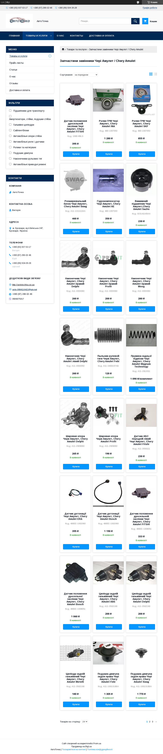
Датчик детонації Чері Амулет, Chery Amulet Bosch (108, 516)
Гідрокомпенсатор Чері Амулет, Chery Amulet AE (108, 204)
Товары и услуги (36, 35)
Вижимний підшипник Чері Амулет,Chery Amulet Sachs (141, 205)
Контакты (76, 35)
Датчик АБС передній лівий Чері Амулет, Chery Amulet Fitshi (141, 440)
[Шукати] (135, 21)
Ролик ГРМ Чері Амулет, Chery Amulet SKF (141, 124)
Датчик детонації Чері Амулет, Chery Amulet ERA (75, 516)
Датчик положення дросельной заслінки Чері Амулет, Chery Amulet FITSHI (75, 126)
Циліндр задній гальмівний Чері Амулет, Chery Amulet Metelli (75, 677)
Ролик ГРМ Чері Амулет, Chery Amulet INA (108, 124)
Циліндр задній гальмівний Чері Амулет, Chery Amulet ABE (108, 597)
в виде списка (155, 75)
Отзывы (13, 83)
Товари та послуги (77, 49)
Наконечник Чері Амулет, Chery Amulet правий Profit (108, 282)
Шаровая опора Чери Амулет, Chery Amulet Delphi (75, 439)
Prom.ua (97, 743)
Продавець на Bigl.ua (81, 746)
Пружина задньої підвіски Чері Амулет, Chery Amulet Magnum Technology (141, 361)
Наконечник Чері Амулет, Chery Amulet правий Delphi (75, 282)
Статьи (13, 69)
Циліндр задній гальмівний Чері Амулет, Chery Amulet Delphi (141, 597)
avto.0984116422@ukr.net (24, 289)
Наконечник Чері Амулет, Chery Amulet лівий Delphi (75, 359)
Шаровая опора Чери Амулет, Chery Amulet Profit (108, 439)
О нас (60, 35)
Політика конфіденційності (99, 749)
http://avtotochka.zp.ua (23, 284)
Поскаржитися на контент (74, 749)
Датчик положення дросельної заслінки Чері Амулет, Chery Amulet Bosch (75, 599)
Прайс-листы (16, 63)
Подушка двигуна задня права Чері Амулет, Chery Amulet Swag (141, 677)
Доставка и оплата (101, 35)
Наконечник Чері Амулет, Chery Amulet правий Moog (141, 282)
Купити (76, 154)
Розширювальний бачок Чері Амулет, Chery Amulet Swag (75, 204)
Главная (14, 35)
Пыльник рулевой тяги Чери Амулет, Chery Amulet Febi (108, 359)
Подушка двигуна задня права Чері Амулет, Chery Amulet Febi (108, 677)
